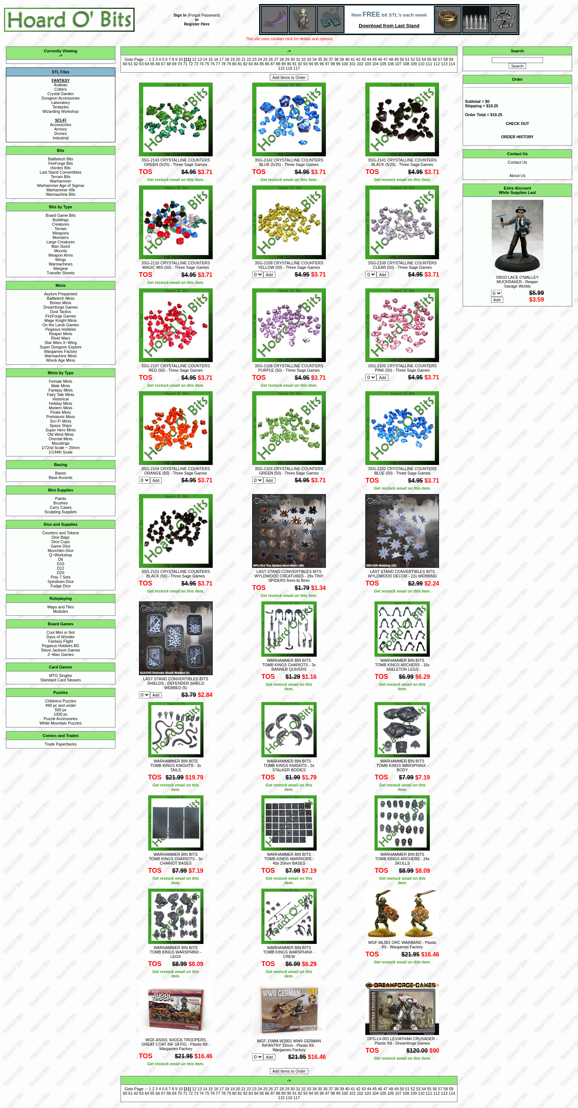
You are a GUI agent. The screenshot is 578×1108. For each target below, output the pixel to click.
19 (232, 59)
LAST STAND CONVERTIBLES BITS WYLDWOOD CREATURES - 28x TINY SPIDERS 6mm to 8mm (289, 576)
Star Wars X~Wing (61, 342)
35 (320, 59)
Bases (60, 473)
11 (187, 59)
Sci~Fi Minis (61, 421)
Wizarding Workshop (60, 111)
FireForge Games (60, 316)
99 (338, 64)
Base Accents (61, 477)
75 (207, 64)
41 (353, 59)
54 (424, 59)
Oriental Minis (61, 439)
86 (267, 64)
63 (141, 64)
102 (360, 64)
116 (289, 68)
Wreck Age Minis (60, 360)
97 (327, 64)
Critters (60, 89)
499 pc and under (60, 705)
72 (190, 64)
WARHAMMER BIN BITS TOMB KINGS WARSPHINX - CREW (289, 952)
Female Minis (60, 381)
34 (314, 59)
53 (418, 59)
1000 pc (60, 714)
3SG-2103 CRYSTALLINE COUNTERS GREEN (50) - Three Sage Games (289, 470)
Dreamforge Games (60, 307)
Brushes (60, 503)
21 (243, 59)
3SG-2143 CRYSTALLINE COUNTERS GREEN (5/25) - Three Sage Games (175, 162)
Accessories (60, 124)
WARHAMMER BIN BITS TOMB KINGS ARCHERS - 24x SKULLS (402, 858)
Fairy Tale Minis (60, 394)
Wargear (60, 268)
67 (163, 64)
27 (276, 59)
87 (273, 64)
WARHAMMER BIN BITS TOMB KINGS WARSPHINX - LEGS (175, 952)
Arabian (60, 85)
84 (256, 64)
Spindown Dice (61, 581)
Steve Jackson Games (60, 650)
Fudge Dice (61, 586)
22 (249, 59)
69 (174, 64)
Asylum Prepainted (60, 294)
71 (185, 64)
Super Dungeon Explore (61, 347)
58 (445, 59)
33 (309, 59)
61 (130, 64)
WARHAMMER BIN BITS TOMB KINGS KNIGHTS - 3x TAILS (175, 765)
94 (311, 64)
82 (245, 64)
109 (413, 64)
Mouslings (60, 443)
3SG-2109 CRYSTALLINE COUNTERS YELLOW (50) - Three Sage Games (289, 265)
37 (331, 59)
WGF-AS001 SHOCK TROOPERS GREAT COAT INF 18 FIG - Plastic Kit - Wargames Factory (176, 1044)
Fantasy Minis (61, 390)
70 (180, 64)
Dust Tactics (60, 311)
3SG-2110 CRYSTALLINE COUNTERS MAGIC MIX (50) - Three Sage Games (175, 265)
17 (221, 59)
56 (434, 59)
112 (436, 64)
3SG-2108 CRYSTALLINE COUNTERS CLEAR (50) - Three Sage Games (402, 265)
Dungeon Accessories (61, 98)
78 (223, 64)
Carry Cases (61, 507)
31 (298, 59)
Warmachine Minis (61, 356)
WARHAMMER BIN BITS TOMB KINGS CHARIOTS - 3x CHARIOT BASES (175, 858)
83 (250, 64)
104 (375, 64)
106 (390, 64)
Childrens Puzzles (60, 701)
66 (158, 64)
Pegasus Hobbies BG (60, 645)
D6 (60, 559)
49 (396, 59)
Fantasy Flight (60, 641)
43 (364, 59)
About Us (517, 175)
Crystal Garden (61, 93)
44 (369, 59)
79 (229, 64)
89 (283, 64)
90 (289, 64)
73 (196, 64)
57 (440, 59)
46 (380, 59)
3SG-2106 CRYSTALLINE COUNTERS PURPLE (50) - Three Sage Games (289, 368)
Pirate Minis (61, 412)
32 (304, 59)
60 (125, 64)
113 (444, 64)
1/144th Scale (61, 452)
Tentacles (60, 107)
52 (413, 59)
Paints (60, 498)
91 (294, 64)
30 (292, 59)
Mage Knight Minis (61, 320)
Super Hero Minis (60, 430)
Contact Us (517, 162)
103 (368, 64)
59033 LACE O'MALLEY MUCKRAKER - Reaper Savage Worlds (517, 281)
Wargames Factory (60, 351)
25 (265, 59)
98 (333, 64)
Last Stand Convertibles (60, 172)
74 (201, 64)
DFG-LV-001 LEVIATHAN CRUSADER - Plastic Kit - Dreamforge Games (403, 1040)
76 (212, 64)
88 (278, 64)
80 (234, 64)
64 (147, 64)
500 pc (60, 710)
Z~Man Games (61, 654)
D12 (61, 568)
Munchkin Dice (60, 550)
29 (287, 59)
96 (322, 64)
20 (238, 59)
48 (391, 59)
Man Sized (60, 246)
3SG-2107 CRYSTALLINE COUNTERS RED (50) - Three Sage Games (175, 368)
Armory (60, 129)
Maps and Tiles (61, 607)
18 (227, 59)
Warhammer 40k (60, 190)
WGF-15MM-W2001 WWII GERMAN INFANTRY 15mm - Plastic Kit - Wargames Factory (289, 1045)
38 (336, 59)
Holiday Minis (60, 403)
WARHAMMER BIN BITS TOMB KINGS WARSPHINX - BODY (402, 765)
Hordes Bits (61, 168)
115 (281, 68)
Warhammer (60, 181)
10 (180, 59)
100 (344, 64)
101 (352, 64)
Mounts (60, 251)
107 (398, 64)
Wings (60, 259)
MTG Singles (60, 675)
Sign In (180, 15)
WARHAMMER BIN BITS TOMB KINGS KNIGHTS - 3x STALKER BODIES (289, 765)
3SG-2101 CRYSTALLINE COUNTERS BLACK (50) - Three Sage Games (175, 573)
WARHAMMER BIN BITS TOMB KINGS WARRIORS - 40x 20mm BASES (289, 858)
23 (254, 59)
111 (429, 64)
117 (296, 68)
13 (200, 59)
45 (374, 59)
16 (216, 59)
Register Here (196, 24)
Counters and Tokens (60, 533)
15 (210, 59)
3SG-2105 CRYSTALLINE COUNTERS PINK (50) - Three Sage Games (402, 368)
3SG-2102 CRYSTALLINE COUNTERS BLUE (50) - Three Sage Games (402, 470)
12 (194, 59)
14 (205, 59)
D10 (61, 564)
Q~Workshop (60, 555)
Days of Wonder (60, 637)
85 (262, 64)
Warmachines (61, 264)
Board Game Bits (61, 215)
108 (406, 64)
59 (451, 59)
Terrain (61, 228)
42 (358, 59)
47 (385, 59)
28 (281, 59)
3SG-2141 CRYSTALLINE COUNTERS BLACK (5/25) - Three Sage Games (402, 162)
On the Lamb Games (60, 325)
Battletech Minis (60, 298)
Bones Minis (60, 303)
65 (152, 64)
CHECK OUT (517, 123)
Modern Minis (60, 408)
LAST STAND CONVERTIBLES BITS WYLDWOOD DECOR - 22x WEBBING (402, 573)
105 (383, 64)
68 (169, 64)
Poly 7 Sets (60, 577)
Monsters (60, 237)
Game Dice (60, 546)
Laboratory (60, 102)
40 (347, 59)
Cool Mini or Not (60, 632)
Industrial (61, 138)
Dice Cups (61, 541)
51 (407, 59)
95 (316, 64)
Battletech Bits (60, 159)
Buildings (61, 220)
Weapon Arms (60, 255)
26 (271, 59)
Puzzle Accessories (60, 718)
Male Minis (60, 385)
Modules (60, 611)
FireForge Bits (60, 163)
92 (300, 64)
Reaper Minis (60, 333)
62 (136, 64)
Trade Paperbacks (61, 744)
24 (260, 59)
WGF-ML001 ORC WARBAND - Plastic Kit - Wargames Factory (402, 944)
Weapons (60, 233)
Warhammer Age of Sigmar (60, 185)
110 (421, 64)
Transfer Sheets (60, 273)
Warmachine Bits (60, 194)
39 (342, 59)
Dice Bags (61, 537)
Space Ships (60, 425)
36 (325, 59)
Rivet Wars (60, 338)
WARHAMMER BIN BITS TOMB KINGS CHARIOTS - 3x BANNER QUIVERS (289, 664)
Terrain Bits (60, 176)
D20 (61, 572)
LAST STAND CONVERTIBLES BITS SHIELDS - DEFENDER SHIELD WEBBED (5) (175, 683)
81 (240, 64)
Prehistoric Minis (60, 416)
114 (452, 64)
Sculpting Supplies (61, 512)
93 (305, 64)
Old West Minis (61, 434)
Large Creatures (60, 242)
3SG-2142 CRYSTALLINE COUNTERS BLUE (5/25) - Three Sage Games (289, 162)
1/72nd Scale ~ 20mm (60, 447)
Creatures (60, 224)
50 (402, 59)
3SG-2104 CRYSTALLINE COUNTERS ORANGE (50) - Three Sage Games (175, 470)
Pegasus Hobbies (60, 329)
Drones (60, 133)
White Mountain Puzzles (60, 723)
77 (218, 64)
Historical (60, 399)
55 (429, 59)
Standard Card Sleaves (60, 680)
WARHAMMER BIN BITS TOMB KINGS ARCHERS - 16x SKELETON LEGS (402, 664)
